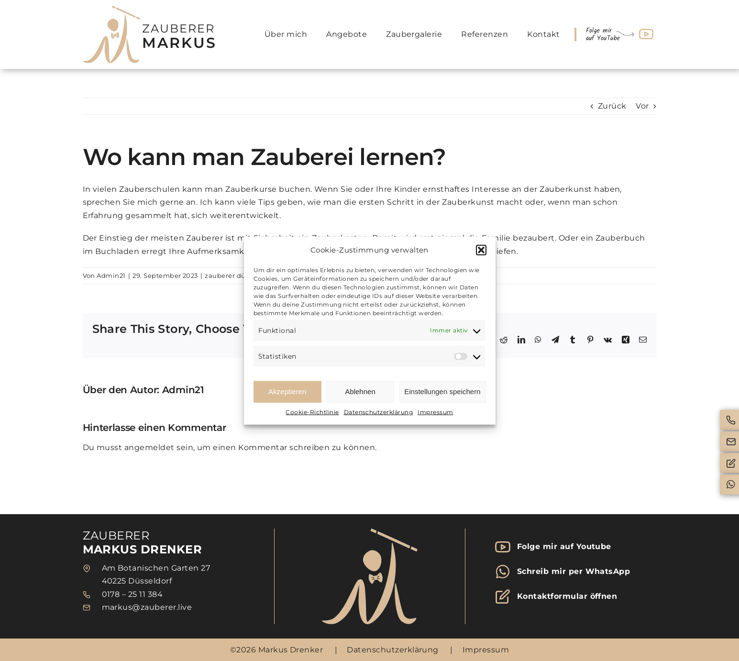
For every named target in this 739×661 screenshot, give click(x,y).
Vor (642, 105)
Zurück (612, 105)
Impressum (435, 412)
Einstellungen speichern (442, 391)
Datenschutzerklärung (378, 412)
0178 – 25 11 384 (132, 594)
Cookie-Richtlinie (312, 412)
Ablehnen (360, 391)
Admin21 (111, 275)
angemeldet (149, 447)
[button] (481, 250)
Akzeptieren (287, 391)
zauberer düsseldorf (238, 275)
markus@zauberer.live (147, 607)
